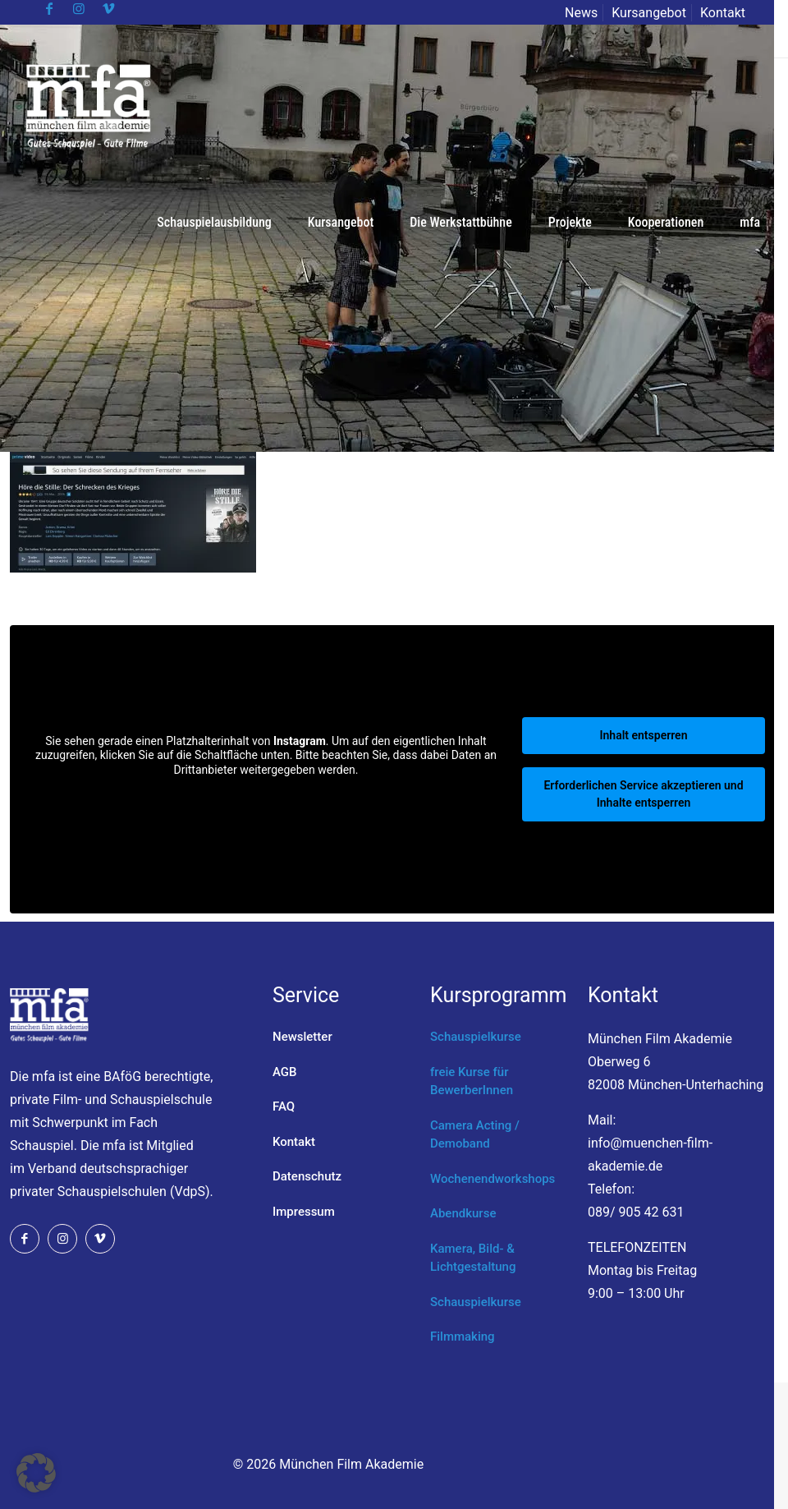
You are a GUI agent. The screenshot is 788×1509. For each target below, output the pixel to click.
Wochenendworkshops (492, 1178)
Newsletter (302, 1036)
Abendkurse (463, 1213)
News (581, 13)
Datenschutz (307, 1176)
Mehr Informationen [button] (265, 796)
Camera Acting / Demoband (475, 1135)
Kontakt (722, 13)
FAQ (284, 1106)
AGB (285, 1072)
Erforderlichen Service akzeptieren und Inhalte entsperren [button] (643, 794)
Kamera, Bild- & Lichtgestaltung (472, 1258)
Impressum (304, 1211)
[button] (36, 1473)
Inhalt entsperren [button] (644, 735)
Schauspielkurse (475, 1036)
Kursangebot (649, 13)
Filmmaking (462, 1336)
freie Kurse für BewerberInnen (471, 1081)
